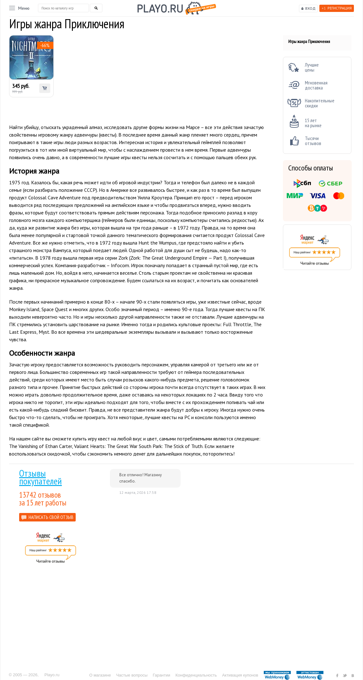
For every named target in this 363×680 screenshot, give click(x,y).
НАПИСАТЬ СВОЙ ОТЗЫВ (51, 517)
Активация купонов (240, 675)
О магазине (100, 675)
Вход (310, 8)
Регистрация (337, 8)
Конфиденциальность (196, 675)
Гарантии (161, 675)
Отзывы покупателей (40, 477)
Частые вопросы (132, 675)
